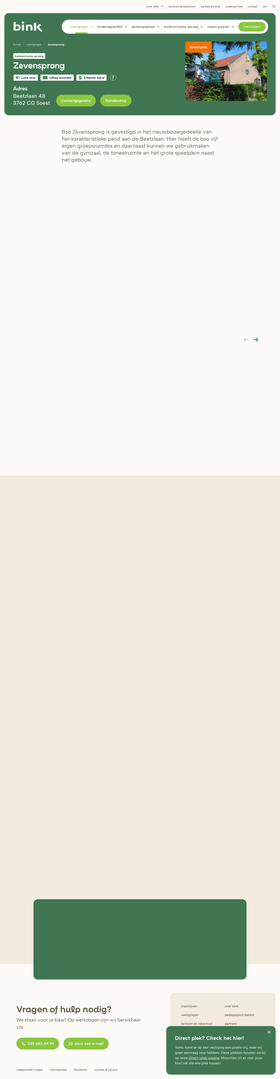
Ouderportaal (234, 6)
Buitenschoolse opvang (181, 27)
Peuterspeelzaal (143, 27)
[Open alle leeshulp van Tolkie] (113, 78)
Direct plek (198, 47)
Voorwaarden (58, 1069)
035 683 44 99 (38, 1043)
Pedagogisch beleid (239, 1015)
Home (17, 44)
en (265, 6)
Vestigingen (79, 27)
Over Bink (153, 6)
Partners (231, 1024)
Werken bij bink (210, 6)
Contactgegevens (76, 100)
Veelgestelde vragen (29, 1069)
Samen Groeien (218, 27)
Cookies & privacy (106, 1069)
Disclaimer (80, 1069)
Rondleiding (115, 100)
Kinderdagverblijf (109, 27)
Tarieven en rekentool (196, 1024)
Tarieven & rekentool (182, 6)
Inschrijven (252, 27)
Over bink (231, 1006)
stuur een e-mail (86, 1043)
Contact (253, 6)
